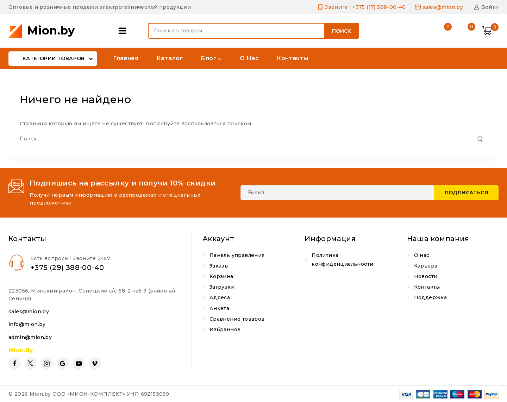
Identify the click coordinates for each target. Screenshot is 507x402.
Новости (426, 276)
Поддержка (430, 297)
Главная (125, 58)
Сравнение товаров (237, 319)
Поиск (341, 31)
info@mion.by (27, 324)
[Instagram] (46, 363)
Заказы (219, 266)
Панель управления (237, 255)
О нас (249, 58)
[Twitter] (31, 363)
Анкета (219, 308)
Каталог (169, 58)
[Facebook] (14, 363)
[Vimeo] (95, 363)
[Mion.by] (41, 31)
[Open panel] (124, 30)
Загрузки (221, 287)
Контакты (292, 58)
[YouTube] (79, 363)
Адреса (219, 297)
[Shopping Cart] (490, 31)
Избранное (225, 329)
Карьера (426, 266)
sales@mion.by (28, 311)
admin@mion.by (30, 337)
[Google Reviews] (63, 363)
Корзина (221, 276)
